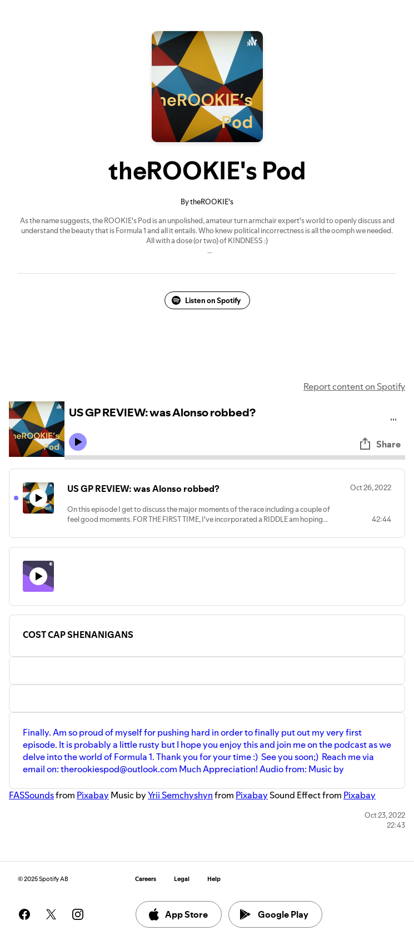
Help (214, 879)
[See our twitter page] (51, 914)
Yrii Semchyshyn (180, 795)
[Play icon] (78, 442)
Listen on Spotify (206, 300)
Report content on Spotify (354, 386)
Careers (145, 879)
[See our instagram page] (77, 914)
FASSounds (31, 795)
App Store (177, 914)
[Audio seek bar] (234, 457)
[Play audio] (394, 418)
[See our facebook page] (24, 914)
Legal (181, 879)
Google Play (274, 914)
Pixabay (93, 795)
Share (379, 444)
